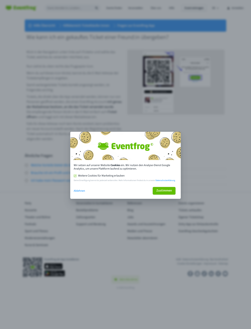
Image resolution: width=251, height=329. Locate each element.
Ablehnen (79, 191)
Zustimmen (164, 190)
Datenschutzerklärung (165, 180)
